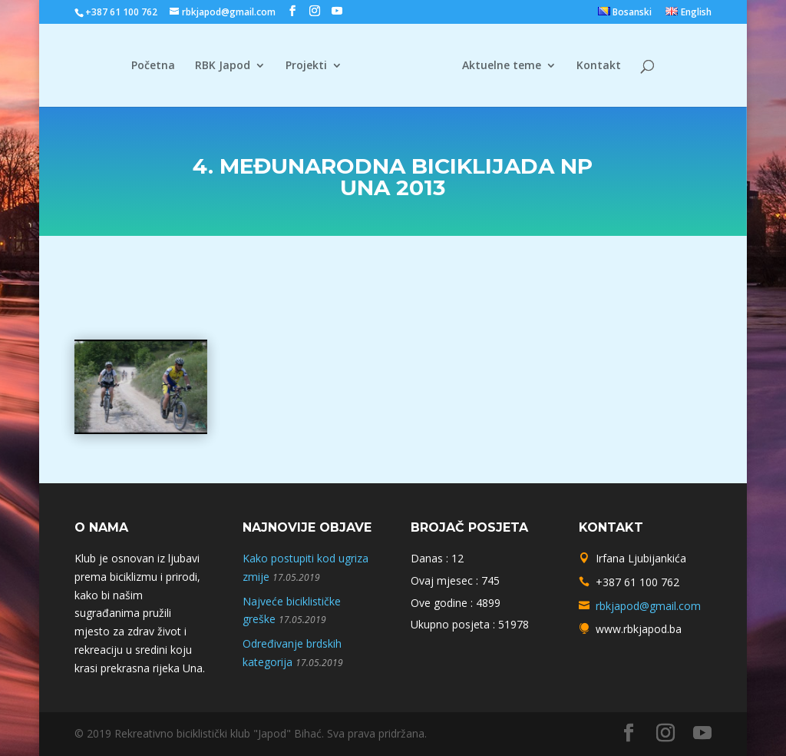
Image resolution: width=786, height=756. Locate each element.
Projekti (311, 66)
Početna (158, 66)
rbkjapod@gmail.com (648, 605)
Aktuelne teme (496, 66)
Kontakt (593, 66)
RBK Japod (228, 66)
